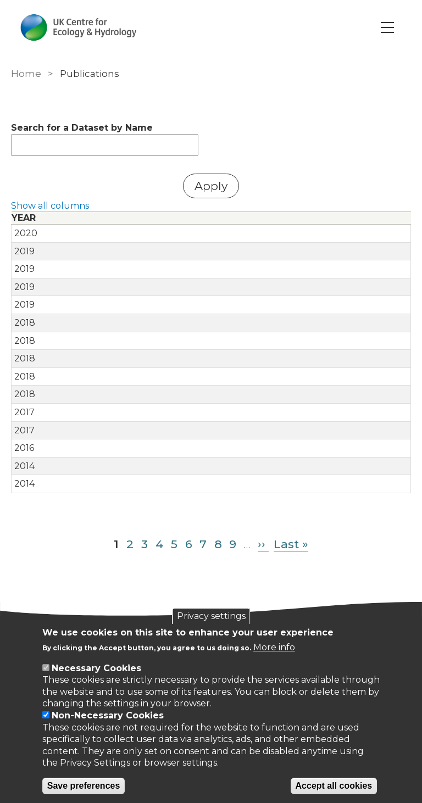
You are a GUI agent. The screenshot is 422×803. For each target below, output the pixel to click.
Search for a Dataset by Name (82, 127)
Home (26, 73)
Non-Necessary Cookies (108, 715)
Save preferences (83, 785)
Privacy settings (211, 616)
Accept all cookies (334, 785)
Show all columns (50, 205)
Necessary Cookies (96, 668)
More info (274, 647)
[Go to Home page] (78, 27)
